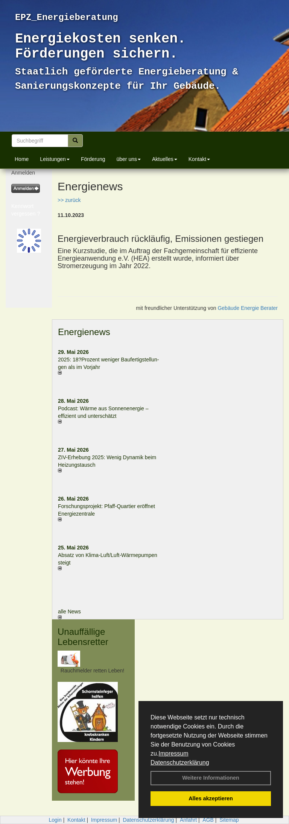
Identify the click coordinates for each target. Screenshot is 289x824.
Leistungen (55, 159)
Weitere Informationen (210, 778)
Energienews (84, 332)
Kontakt (199, 159)
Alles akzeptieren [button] (211, 798)
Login (55, 820)
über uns (128, 159)
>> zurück (69, 200)
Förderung (93, 159)
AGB (208, 820)
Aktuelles (164, 159)
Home (22, 159)
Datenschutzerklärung (180, 762)
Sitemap (229, 820)
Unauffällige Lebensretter (83, 636)
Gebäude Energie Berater (248, 308)
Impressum (173, 753)
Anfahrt (188, 820)
